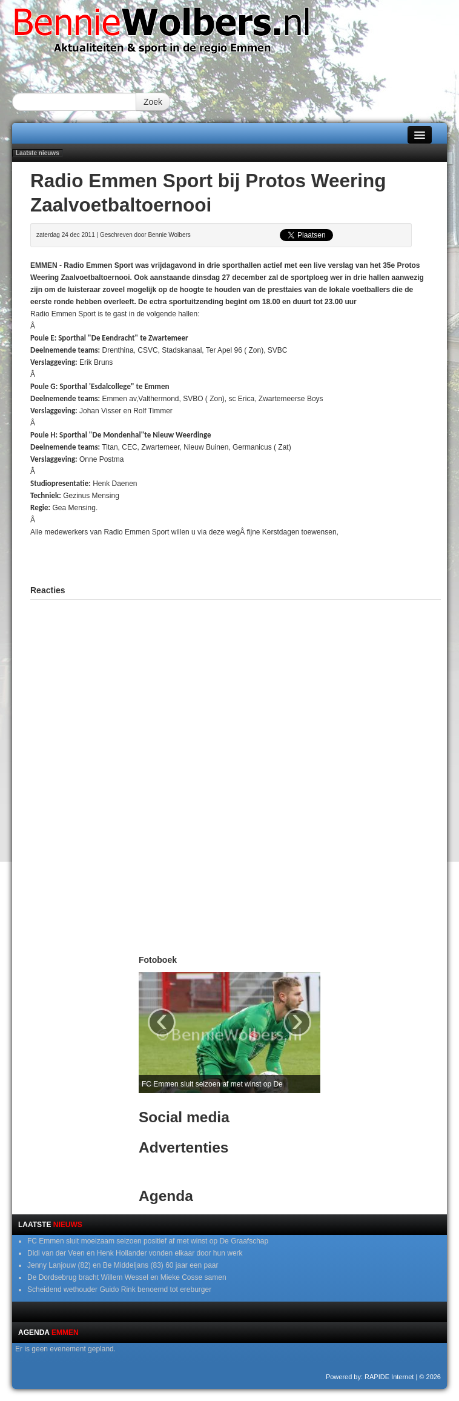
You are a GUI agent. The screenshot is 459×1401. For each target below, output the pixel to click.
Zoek (153, 102)
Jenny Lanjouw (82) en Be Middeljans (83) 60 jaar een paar (123, 1265)
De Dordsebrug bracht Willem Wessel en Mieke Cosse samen (126, 1277)
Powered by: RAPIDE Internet (370, 1376)
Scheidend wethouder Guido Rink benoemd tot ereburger (119, 1289)
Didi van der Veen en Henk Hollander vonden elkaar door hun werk (135, 1253)
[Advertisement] (235, 556)
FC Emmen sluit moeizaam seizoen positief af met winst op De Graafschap (147, 1241)
